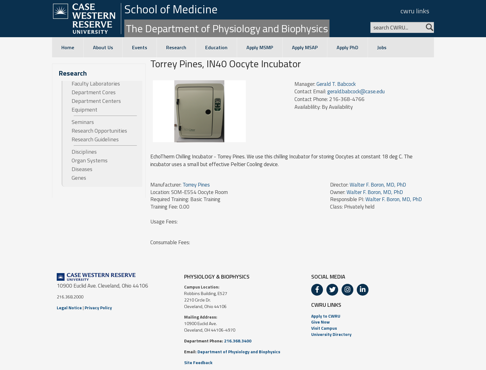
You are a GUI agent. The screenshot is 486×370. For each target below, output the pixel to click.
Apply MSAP (305, 47)
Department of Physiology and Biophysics (238, 351)
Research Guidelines (95, 139)
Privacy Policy (98, 307)
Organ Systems (90, 160)
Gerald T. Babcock (336, 84)
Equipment (84, 109)
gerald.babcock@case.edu (356, 91)
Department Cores (94, 92)
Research (176, 47)
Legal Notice (69, 307)
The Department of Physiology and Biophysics (227, 28)
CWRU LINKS (326, 304)
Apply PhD (347, 47)
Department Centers (96, 101)
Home (67, 47)
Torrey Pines (196, 185)
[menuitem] (370, 316)
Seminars (83, 122)
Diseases (82, 169)
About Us (103, 47)
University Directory (331, 334)
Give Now (320, 322)
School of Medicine (171, 9)
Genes (79, 178)
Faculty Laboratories (96, 83)
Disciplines (84, 152)
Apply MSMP (259, 47)
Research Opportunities (99, 131)
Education (216, 47)
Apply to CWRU (325, 316)
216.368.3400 (237, 340)
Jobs (382, 47)
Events (139, 47)
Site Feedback (198, 362)
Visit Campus (324, 328)
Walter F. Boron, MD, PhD (378, 185)
